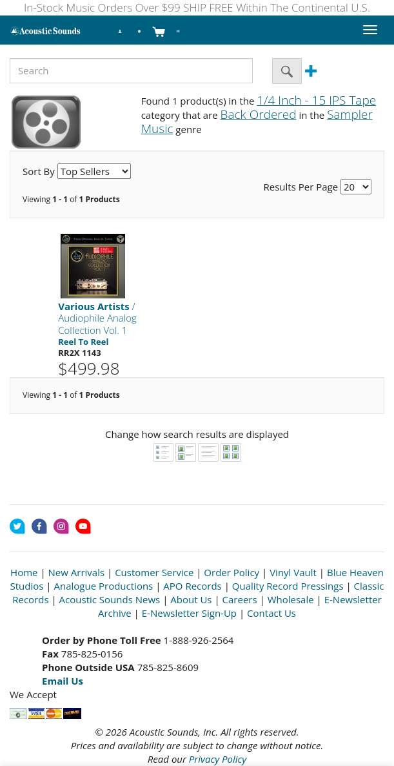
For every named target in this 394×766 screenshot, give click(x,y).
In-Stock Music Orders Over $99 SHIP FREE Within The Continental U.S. (197, 7)
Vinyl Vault (293, 572)
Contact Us (271, 612)
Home (23, 572)
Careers (239, 599)
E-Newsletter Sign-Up (189, 612)
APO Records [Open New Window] (192, 585)
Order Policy (231, 572)
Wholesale (291, 599)
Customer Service (154, 572)
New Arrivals (76, 572)
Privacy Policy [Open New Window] (217, 758)
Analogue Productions (103, 585)
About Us (191, 599)
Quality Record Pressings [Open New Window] (288, 585)
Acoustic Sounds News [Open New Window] (110, 599)
